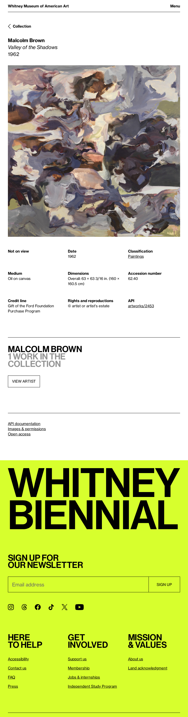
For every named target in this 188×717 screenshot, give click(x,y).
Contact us (17, 668)
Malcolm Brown (26, 40)
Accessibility (18, 659)
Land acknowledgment (147, 668)
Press (13, 686)
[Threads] (24, 607)
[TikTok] (51, 607)
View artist (24, 381)
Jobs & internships (84, 677)
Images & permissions (27, 429)
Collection (22, 26)
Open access (19, 434)
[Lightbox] (94, 151)
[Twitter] (64, 607)
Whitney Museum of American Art (38, 6)
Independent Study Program (92, 686)
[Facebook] (38, 607)
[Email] (78, 584)
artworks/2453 (141, 306)
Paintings (136, 256)
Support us (77, 659)
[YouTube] (79, 607)
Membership (79, 668)
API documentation (24, 423)
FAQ (11, 677)
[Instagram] (11, 607)
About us (135, 659)
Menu (175, 6)
